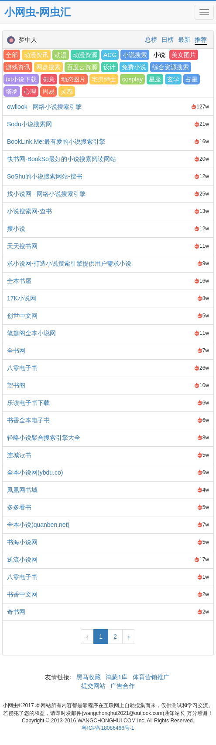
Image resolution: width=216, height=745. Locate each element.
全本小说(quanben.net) (38, 524)
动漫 (61, 54)
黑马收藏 (89, 677)
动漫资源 (85, 54)
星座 (155, 79)
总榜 (151, 39)
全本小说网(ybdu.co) (35, 472)
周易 (48, 91)
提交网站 (94, 685)
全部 (12, 54)
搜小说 (16, 228)
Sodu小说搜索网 (29, 124)
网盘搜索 (48, 67)
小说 (159, 54)
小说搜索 (135, 54)
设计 (109, 67)
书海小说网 (22, 542)
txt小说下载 (21, 79)
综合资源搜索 (170, 67)
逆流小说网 (22, 559)
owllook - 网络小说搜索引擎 (44, 106)
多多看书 (19, 507)
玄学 (173, 79)
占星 (191, 79)
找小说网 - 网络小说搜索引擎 (46, 193)
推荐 (201, 39)
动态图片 (73, 79)
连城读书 (19, 455)
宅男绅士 (104, 79)
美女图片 (183, 54)
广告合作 (122, 685)
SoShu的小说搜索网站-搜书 (44, 176)
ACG (110, 54)
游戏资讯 (18, 67)
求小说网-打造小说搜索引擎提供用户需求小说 (69, 263)
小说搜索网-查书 (29, 211)
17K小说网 (21, 298)
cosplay (132, 79)
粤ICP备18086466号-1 (108, 728)
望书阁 (16, 385)
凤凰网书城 (22, 489)
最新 (184, 39)
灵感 (67, 91)
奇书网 (16, 611)
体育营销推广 (151, 677)
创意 (49, 79)
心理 (30, 91)
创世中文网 (22, 315)
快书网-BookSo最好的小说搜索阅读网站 (61, 158)
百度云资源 (82, 67)
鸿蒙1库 (117, 677)
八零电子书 (22, 367)
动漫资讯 (36, 54)
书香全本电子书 (28, 420)
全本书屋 (19, 280)
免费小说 (134, 67)
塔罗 (12, 91)
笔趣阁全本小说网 (31, 333)
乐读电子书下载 (28, 402)
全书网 (16, 350)
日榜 (167, 39)
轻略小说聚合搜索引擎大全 (43, 437)
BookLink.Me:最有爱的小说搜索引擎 (56, 141)
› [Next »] (129, 636)
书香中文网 (22, 594)
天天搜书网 (22, 246)
